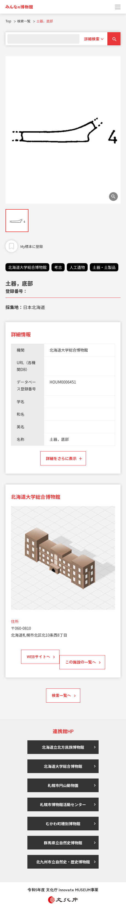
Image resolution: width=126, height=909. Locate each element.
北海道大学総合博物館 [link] (63, 766)
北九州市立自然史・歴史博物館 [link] (63, 862)
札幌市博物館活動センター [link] (63, 804)
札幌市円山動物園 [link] (63, 785)
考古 (58, 267)
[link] (19, 7)
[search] (43, 39)
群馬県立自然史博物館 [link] (63, 842)
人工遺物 (77, 267)
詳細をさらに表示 (61, 458)
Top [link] (8, 21)
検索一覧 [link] (23, 21)
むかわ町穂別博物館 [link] (63, 823)
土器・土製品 (104, 267)
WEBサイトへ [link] (38, 656)
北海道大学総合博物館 (27, 267)
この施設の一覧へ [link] (80, 662)
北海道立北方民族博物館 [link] (63, 747)
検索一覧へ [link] (61, 695)
